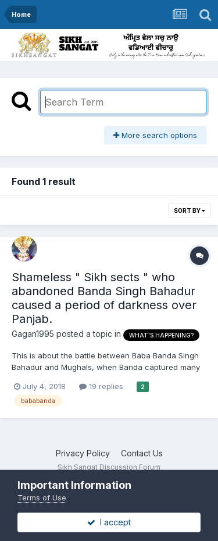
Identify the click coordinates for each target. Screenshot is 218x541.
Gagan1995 (33, 334)
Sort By (189, 210)
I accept (109, 522)
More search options (155, 135)
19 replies (101, 386)
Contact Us (142, 453)
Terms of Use (41, 497)
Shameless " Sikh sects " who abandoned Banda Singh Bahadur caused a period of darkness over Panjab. (104, 298)
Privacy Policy (83, 453)
